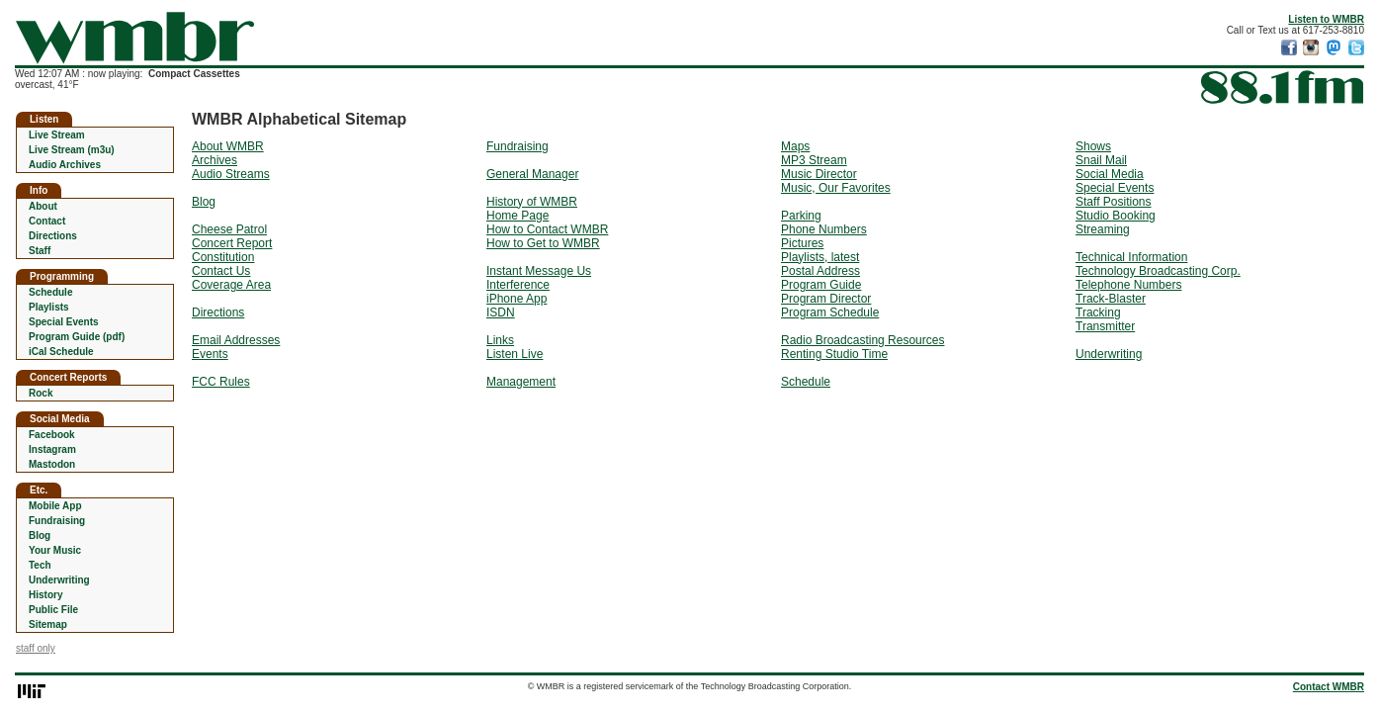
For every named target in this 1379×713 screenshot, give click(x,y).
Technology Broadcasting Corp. (1158, 271)
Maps (795, 146)
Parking (801, 216)
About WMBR (228, 146)
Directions (53, 235)
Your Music (55, 550)
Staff (39, 250)
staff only (35, 648)
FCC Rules (221, 382)
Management (521, 382)
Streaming (1103, 229)
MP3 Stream (814, 160)
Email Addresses (236, 340)
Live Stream (57, 135)
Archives (214, 160)
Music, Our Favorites (836, 188)
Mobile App (55, 505)
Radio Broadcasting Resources (862, 340)
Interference (518, 285)
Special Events (64, 321)
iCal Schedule (61, 351)
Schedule (50, 292)
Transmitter (1105, 326)
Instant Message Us (538, 271)
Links (500, 340)
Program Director (826, 299)
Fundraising (57, 520)
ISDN (500, 312)
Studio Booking (1116, 216)
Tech (40, 565)
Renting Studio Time (834, 354)
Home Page (517, 216)
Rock (40, 393)
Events (210, 354)
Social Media (1110, 174)
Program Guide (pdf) (77, 336)
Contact (47, 221)
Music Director (819, 174)
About (43, 206)
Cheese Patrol (229, 229)
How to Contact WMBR (547, 229)
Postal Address (820, 271)
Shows (1093, 146)
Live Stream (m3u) (72, 149)
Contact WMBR (1328, 686)
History (45, 594)
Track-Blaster (1111, 299)
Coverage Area (231, 285)
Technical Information (1131, 257)
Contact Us (221, 271)
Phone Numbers (824, 229)
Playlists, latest (820, 257)
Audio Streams (231, 174)
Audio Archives (65, 164)
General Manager (532, 174)
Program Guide (821, 285)
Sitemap (48, 624)
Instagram (52, 449)
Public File (53, 609)
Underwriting (59, 580)
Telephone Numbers (1128, 285)
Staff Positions (1114, 202)
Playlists (49, 307)
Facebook (52, 434)
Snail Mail (1101, 160)
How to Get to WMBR (543, 243)
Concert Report (232, 243)
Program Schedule (830, 312)
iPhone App (516, 299)
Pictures (802, 243)
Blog (39, 535)
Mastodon (52, 464)
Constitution (223, 257)
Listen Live (514, 354)
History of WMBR (531, 202)
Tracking (1098, 312)
